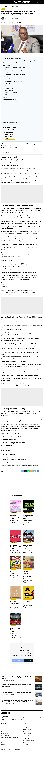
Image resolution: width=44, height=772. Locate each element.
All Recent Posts (10, 139)
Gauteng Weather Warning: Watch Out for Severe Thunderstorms (17, 685)
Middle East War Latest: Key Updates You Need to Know (17, 677)
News (16, 6)
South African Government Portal (12, 436)
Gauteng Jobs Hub (8, 462)
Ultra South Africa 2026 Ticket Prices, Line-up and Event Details (28, 517)
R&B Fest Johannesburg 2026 (14, 516)
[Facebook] (18, 660)
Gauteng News (11, 6)
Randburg (14, 512)
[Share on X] (7, 22)
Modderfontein (27, 598)
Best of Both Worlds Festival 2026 (15, 603)
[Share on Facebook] (4, 22)
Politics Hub (8, 136)
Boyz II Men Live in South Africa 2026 (15, 630)
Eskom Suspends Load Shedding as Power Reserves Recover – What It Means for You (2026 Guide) (17, 701)
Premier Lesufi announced (8, 231)
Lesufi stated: (5, 252)
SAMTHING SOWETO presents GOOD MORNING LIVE (27, 574)
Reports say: (4, 282)
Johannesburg (27, 512)
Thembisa (14, 542)
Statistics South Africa (9, 439)
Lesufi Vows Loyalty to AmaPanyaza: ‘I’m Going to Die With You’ (19, 223)
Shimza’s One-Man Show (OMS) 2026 (15, 546)
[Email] (12, 22)
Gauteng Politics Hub (9, 457)
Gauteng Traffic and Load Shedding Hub (14, 459)
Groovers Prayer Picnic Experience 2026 (28, 546)
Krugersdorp (27, 542)
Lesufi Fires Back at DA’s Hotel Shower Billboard (16, 692)
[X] (28, 660)
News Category (9, 134)
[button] (2, 2)
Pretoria (14, 568)
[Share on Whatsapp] (9, 22)
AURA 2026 (26, 602)
